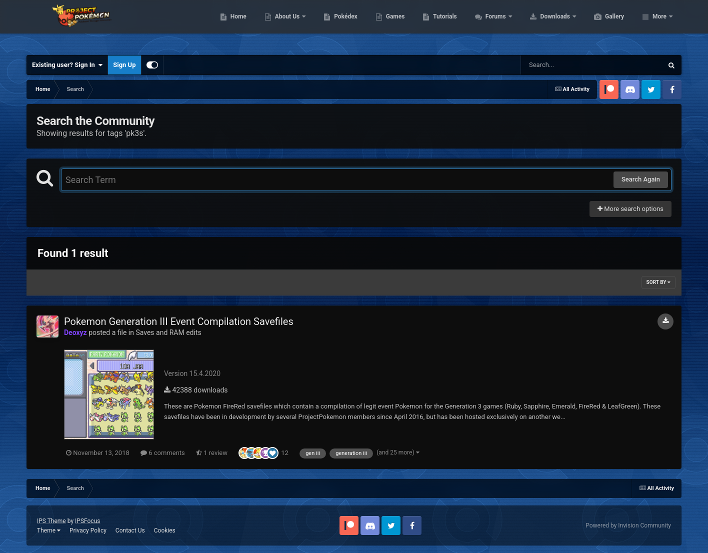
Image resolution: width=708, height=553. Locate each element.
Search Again (641, 179)
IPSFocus (87, 521)
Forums (544, 25)
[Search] (566, 65)
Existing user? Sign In (67, 65)
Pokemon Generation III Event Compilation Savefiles (179, 322)
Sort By (658, 282)
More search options (631, 208)
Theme (48, 530)
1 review (212, 452)
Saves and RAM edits (168, 332)
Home (285, 25)
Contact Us (130, 530)
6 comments (162, 452)
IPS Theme (51, 521)
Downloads (603, 25)
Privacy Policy (88, 530)
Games (442, 25)
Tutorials (492, 25)
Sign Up (124, 64)
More (659, 25)
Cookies (165, 530)
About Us (335, 25)
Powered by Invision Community (628, 525)
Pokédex (393, 25)
